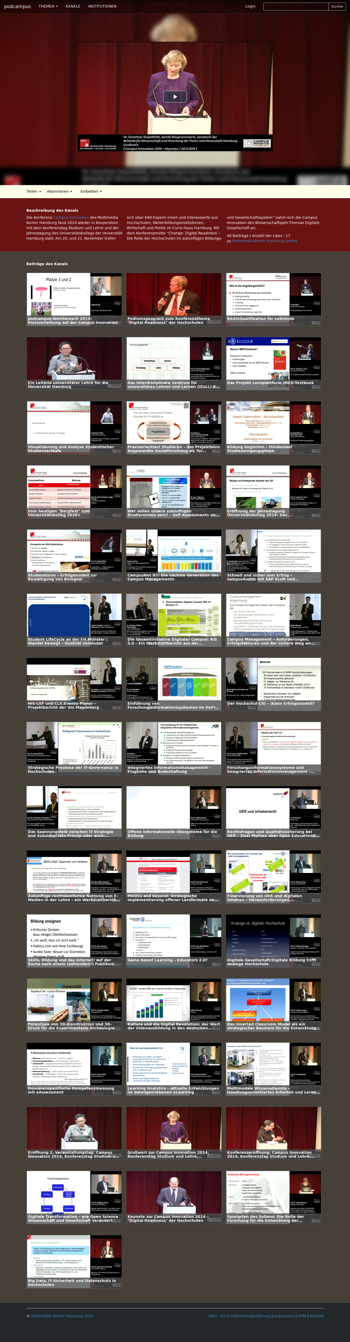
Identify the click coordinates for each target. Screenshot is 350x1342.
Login (250, 6)
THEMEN (48, 6)
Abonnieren (59, 191)
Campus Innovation (71, 217)
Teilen (34, 191)
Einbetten (91, 191)
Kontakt (317, 1316)
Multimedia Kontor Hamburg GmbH (264, 241)
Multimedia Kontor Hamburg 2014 (62, 1316)
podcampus (17, 6)
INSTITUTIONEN (102, 6)
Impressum (284, 1316)
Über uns (217, 1316)
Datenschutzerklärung (250, 1316)
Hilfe (302, 1316)
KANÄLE (73, 6)
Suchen (337, 6)
